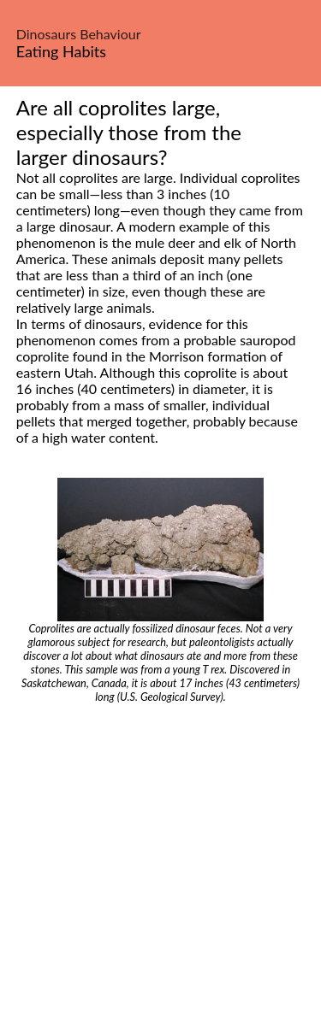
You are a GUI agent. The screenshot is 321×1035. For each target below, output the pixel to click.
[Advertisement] (160, 872)
